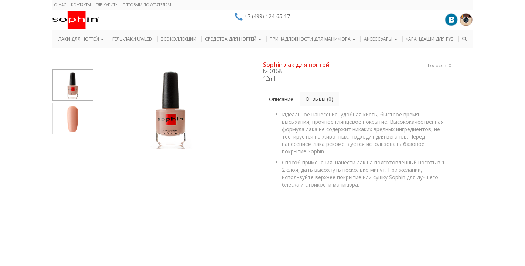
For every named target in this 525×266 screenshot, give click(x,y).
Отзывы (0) (319, 98)
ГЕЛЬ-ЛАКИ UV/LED (132, 39)
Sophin (75, 20)
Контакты (81, 4)
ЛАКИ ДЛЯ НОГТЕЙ (81, 39)
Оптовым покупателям (146, 4)
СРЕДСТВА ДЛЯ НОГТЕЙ (233, 39)
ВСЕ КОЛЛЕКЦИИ (179, 39)
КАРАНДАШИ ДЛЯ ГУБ (430, 39)
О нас (60, 4)
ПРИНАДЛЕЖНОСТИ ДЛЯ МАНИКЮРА (312, 39)
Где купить (106, 4)
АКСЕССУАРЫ (380, 39)
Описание (281, 99)
